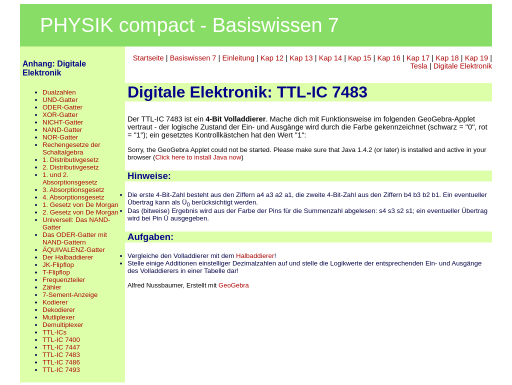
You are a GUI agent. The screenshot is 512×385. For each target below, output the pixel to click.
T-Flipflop (56, 272)
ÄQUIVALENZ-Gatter (73, 250)
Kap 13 (301, 58)
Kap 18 (447, 58)
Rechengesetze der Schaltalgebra (71, 148)
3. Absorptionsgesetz (73, 190)
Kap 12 (272, 58)
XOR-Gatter (60, 114)
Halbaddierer (255, 256)
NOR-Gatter (60, 137)
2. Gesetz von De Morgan (80, 212)
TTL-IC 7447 (61, 347)
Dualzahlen (59, 92)
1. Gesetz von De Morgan (80, 204)
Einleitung (238, 58)
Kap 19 (476, 58)
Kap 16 (388, 58)
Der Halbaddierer (68, 257)
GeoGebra (233, 285)
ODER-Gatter (62, 107)
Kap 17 (418, 58)
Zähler (52, 287)
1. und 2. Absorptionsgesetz (70, 178)
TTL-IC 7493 (61, 370)
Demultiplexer (62, 324)
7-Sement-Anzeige (70, 294)
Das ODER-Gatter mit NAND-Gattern (74, 238)
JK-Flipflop (58, 264)
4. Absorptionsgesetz (73, 197)
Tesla (419, 66)
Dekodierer (58, 310)
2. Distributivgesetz (70, 167)
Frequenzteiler (63, 280)
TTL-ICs (54, 332)
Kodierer (55, 302)
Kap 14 (330, 58)
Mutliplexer (58, 317)
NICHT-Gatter (62, 122)
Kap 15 (359, 58)
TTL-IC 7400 (61, 340)
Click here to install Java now (199, 157)
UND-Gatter (60, 100)
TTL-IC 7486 (61, 362)
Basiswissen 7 (193, 58)
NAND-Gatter (62, 130)
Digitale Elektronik (463, 66)
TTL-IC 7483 (61, 354)
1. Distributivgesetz (70, 160)
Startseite (148, 58)
